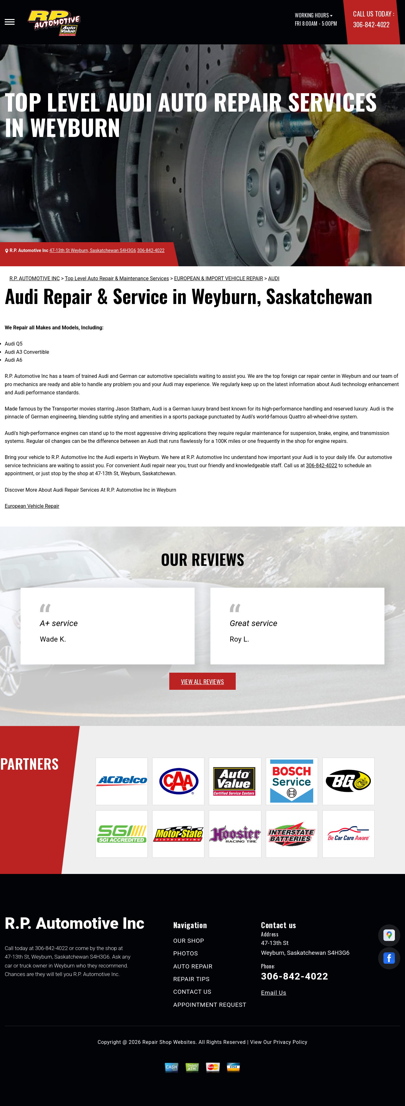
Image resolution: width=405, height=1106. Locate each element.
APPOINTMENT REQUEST (209, 1004)
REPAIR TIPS (191, 979)
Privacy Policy (290, 1042)
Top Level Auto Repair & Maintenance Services (117, 278)
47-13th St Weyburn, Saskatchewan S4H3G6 (92, 250)
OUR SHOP (188, 940)
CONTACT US (192, 991)
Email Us (273, 993)
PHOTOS (185, 953)
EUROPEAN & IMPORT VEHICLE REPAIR (218, 278)
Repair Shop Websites (169, 1042)
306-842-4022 (371, 24)
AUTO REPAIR (193, 966)
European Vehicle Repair (32, 506)
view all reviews (202, 681)
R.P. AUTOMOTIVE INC (34, 278)
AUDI (274, 278)
